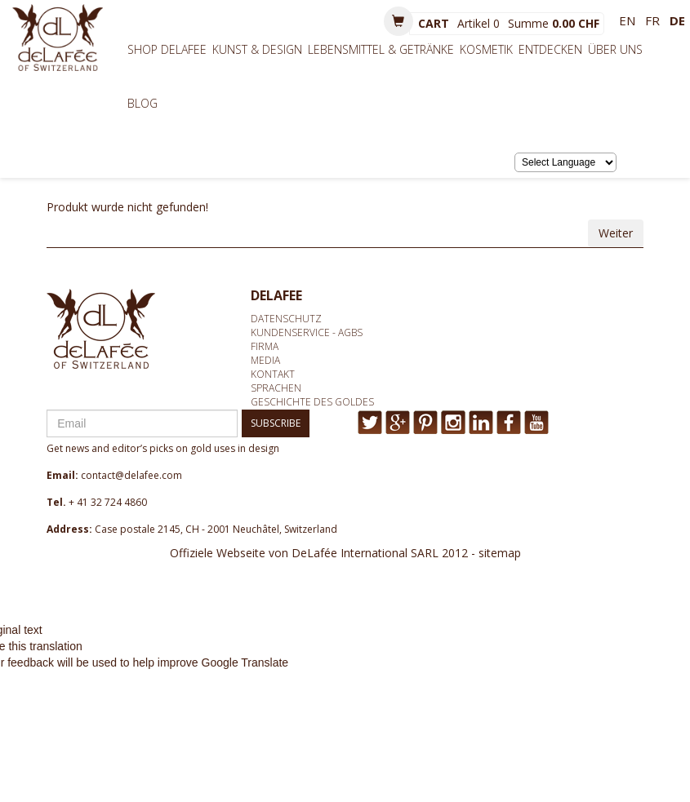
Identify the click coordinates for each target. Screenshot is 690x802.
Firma (264, 346)
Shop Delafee (167, 49)
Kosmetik (486, 49)
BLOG (142, 103)
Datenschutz (286, 319)
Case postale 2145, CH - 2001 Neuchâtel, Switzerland (216, 529)
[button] (398, 21)
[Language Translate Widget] (565, 162)
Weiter (616, 233)
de (677, 20)
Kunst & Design (257, 49)
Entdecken (550, 49)
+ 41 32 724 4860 (108, 502)
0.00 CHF (575, 23)
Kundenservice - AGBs (307, 332)
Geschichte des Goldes (312, 402)
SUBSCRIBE (275, 423)
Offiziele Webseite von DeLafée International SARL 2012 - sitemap (345, 553)
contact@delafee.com (131, 475)
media (265, 360)
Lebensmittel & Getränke (381, 49)
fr (652, 20)
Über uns (615, 49)
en (627, 20)
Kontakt (273, 374)
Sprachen (276, 388)
